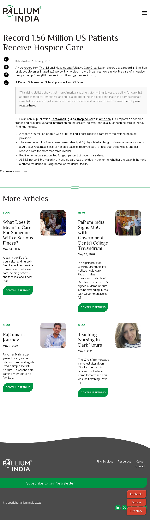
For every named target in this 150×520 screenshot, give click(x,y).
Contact (140, 466)
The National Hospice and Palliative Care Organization (72, 67)
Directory (136, 510)
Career (140, 461)
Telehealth (136, 494)
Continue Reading (18, 290)
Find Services (105, 461)
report (28, 67)
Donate (136, 502)
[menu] (144, 13)
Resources (124, 461)
